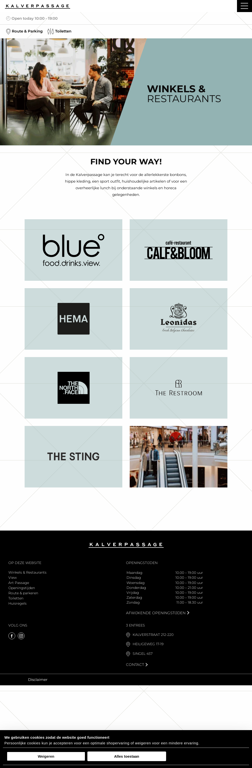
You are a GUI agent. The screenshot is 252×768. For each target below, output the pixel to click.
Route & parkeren (23, 593)
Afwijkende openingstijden (156, 613)
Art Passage (18, 582)
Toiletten (15, 598)
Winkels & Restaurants (27, 572)
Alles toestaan (126, 756)
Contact (135, 664)
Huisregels (17, 603)
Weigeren (46, 756)
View (12, 577)
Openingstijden (21, 588)
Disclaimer (37, 679)
